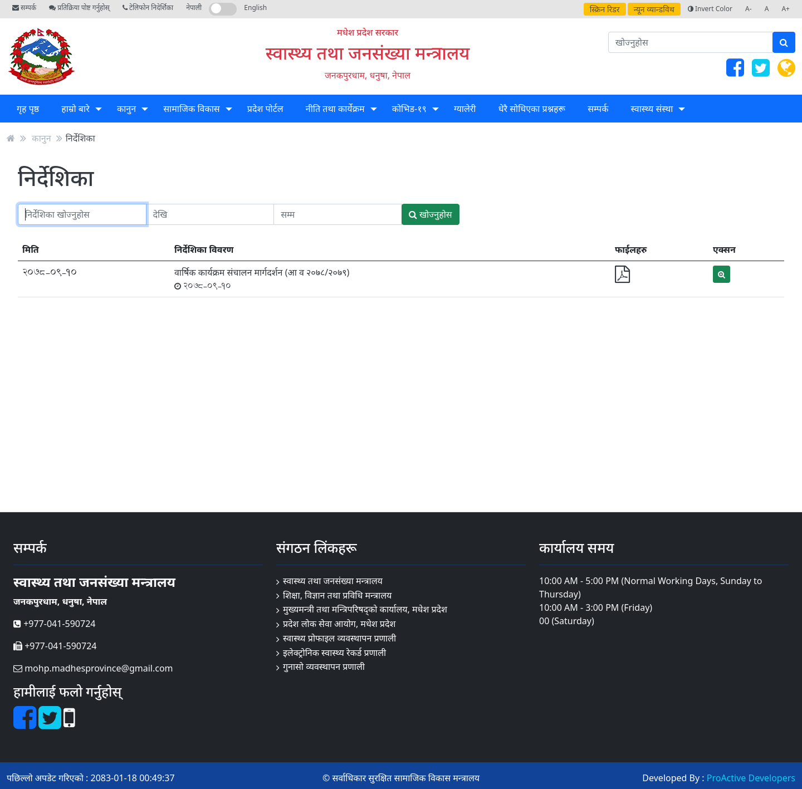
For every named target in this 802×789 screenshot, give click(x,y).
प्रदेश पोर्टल (265, 108)
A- (748, 8)
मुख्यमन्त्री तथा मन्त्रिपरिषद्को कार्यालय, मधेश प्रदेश (365, 609)
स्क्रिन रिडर (605, 9)
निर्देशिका (80, 138)
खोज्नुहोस (430, 214)
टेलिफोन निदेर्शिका (148, 7)
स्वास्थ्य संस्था (652, 108)
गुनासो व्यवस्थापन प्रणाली (324, 666)
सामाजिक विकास (191, 108)
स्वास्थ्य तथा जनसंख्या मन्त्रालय (368, 53)
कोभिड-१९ (409, 108)
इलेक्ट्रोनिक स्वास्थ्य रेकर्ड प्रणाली (334, 652)
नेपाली (194, 7)
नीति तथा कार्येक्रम (335, 108)
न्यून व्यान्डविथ (654, 9)
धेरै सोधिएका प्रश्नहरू (531, 108)
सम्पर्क (24, 7)
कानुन (126, 108)
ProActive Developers (751, 778)
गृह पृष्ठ (28, 108)
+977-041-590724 (54, 624)
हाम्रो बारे (75, 108)
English (255, 7)
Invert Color (710, 8)
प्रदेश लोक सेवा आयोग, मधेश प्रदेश (339, 624)
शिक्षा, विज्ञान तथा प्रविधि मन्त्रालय (337, 595)
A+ (785, 8)
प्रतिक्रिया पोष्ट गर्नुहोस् (79, 7)
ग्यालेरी (465, 108)
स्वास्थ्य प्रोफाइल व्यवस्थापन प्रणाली (339, 638)
